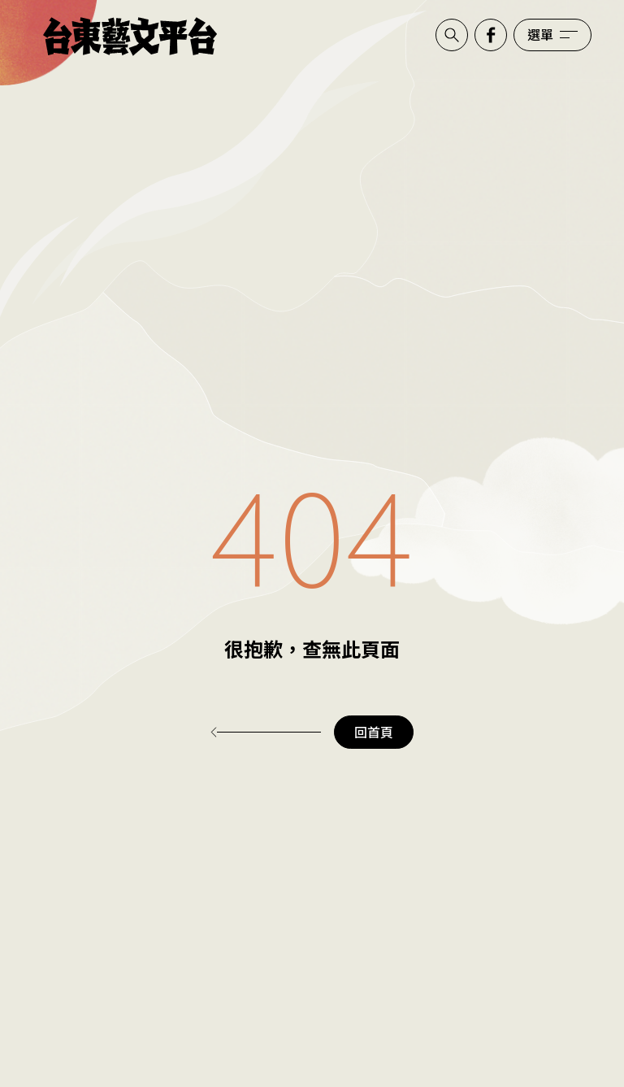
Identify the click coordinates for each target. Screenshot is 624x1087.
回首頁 (373, 731)
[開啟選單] (553, 35)
